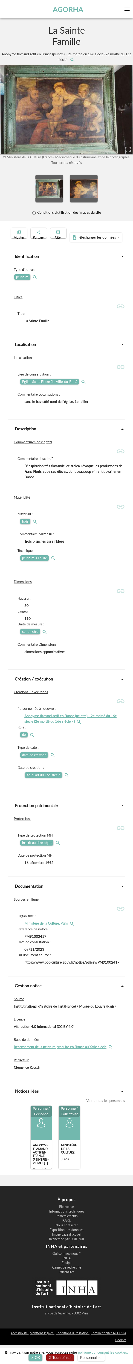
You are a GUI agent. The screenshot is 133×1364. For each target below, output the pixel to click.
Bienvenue (66, 1226)
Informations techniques (66, 1230)
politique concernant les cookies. (103, 1352)
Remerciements (67, 1235)
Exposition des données (66, 1249)
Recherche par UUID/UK (66, 1258)
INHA (67, 1277)
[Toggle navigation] (128, 9)
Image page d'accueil (66, 1253)
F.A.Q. (66, 1240)
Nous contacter (66, 1244)
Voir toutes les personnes (105, 1120)
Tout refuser (60, 1358)
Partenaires (66, 1291)
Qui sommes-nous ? (66, 1273)
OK (35, 1358)
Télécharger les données (65, 256)
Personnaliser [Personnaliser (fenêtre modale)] (91, 1358)
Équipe (66, 1282)
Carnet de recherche (66, 1286)
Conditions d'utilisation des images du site (66, 212)
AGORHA (68, 9)
